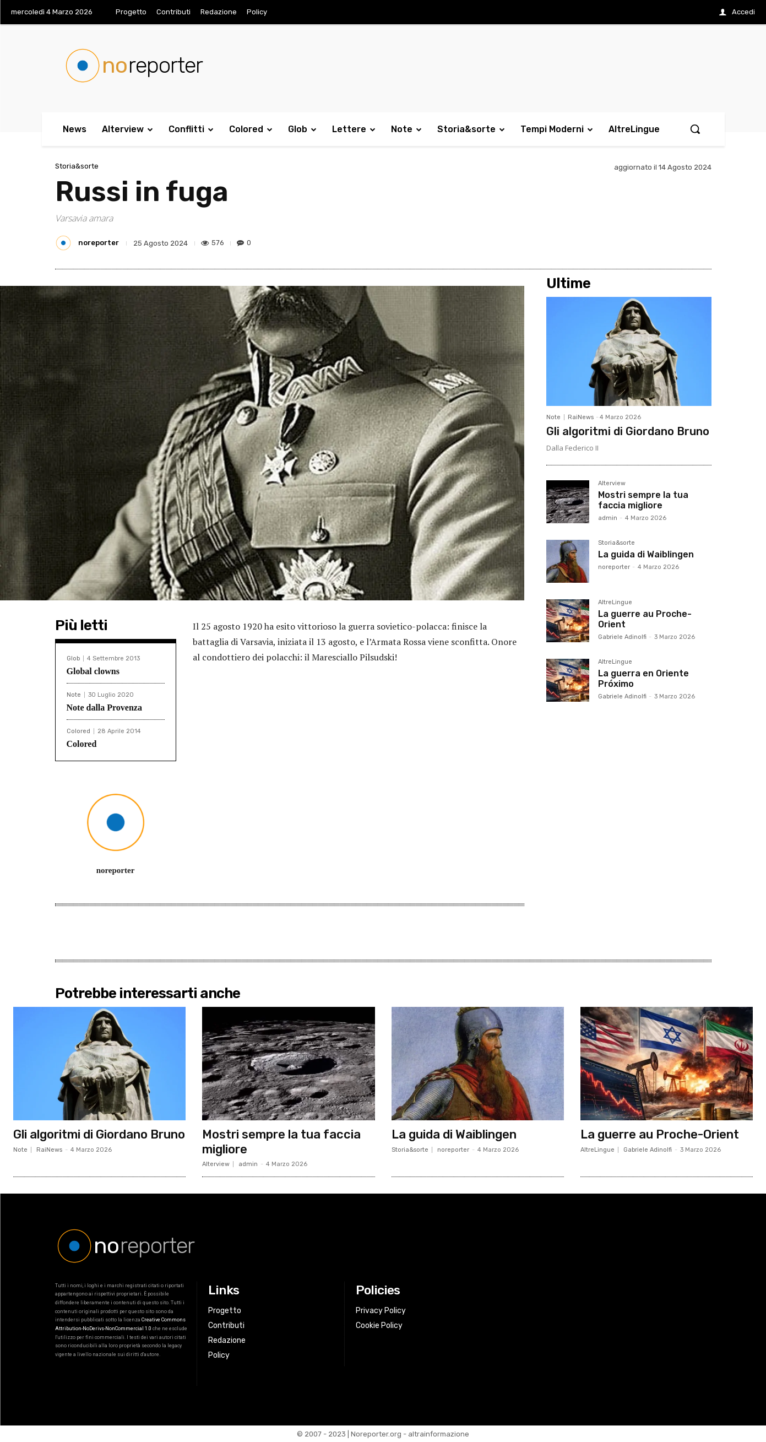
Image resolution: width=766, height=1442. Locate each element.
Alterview (612, 483)
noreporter (98, 242)
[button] (694, 128)
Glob (73, 658)
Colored (78, 731)
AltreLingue (615, 602)
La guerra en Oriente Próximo (643, 678)
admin (607, 518)
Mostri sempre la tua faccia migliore (643, 500)
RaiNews (581, 417)
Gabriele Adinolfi (622, 637)
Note (74, 695)
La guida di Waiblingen (646, 554)
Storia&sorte (77, 166)
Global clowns (93, 671)
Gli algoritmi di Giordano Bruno (627, 431)
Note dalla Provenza (104, 707)
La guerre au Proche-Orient (645, 619)
